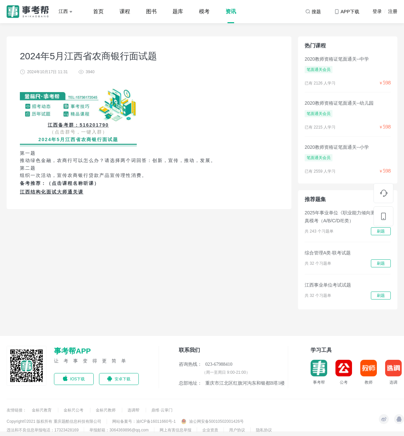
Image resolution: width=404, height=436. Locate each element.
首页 (98, 11)
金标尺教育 (42, 410)
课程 (125, 11)
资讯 (231, 11)
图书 (151, 11)
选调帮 (133, 410)
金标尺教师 (106, 410)
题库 (178, 11)
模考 (204, 11)
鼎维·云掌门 (161, 410)
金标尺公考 (74, 410)
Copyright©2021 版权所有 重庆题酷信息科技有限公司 (54, 421)
